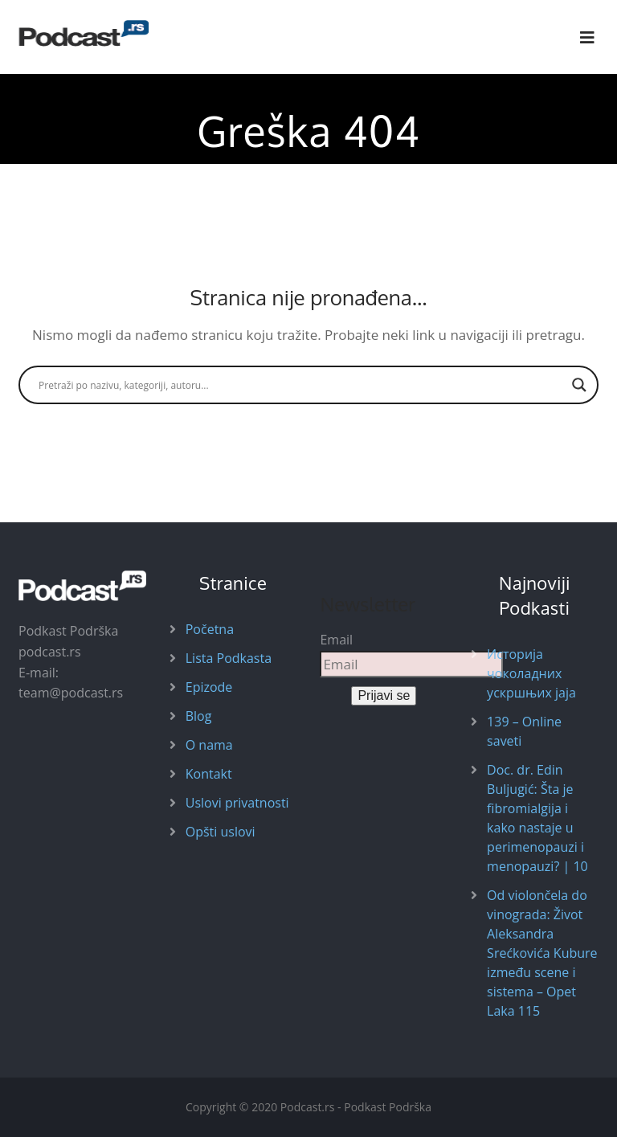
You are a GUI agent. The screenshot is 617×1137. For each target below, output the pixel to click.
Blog (199, 716)
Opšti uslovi (220, 831)
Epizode (209, 687)
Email (336, 639)
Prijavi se (384, 695)
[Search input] (301, 385)
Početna (210, 629)
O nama (209, 745)
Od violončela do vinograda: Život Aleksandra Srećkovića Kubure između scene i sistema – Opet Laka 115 (542, 953)
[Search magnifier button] (579, 385)
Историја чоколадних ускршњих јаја (531, 673)
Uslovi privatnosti (237, 803)
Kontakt (209, 774)
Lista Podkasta (229, 658)
